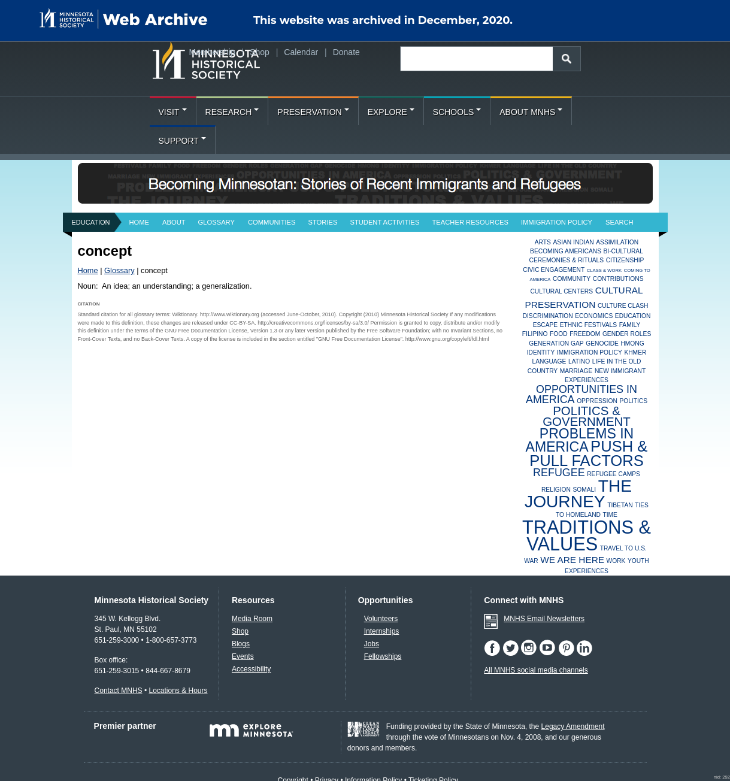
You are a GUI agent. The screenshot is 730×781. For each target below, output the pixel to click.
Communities (272, 222)
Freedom (585, 334)
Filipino (535, 334)
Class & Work (604, 270)
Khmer (635, 352)
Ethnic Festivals (588, 325)
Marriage (576, 371)
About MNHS (530, 112)
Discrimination (548, 316)
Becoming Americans (565, 251)
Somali (584, 489)
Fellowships (383, 656)
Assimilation (617, 242)
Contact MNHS (119, 690)
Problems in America (580, 440)
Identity (541, 352)
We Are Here (572, 560)
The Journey (578, 494)
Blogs (241, 644)
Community (571, 279)
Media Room (252, 618)
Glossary (216, 222)
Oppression (597, 401)
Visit (173, 112)
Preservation (313, 112)
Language (549, 361)
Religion (556, 489)
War (531, 561)
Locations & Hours (178, 690)
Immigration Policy (556, 222)
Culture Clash (623, 305)
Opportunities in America (581, 394)
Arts (543, 242)
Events (243, 656)
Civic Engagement (553, 270)
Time (609, 514)
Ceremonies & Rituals (566, 260)
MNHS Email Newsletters (544, 618)
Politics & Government (587, 416)
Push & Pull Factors (588, 453)
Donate (346, 52)
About (174, 222)
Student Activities (384, 222)
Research (232, 112)
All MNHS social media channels (535, 670)
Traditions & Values (586, 536)
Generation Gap (556, 343)
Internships (381, 631)
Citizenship (625, 260)
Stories (323, 222)
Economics (594, 316)
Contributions (618, 279)
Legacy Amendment (573, 726)
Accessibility (251, 669)
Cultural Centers (561, 291)
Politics (633, 401)
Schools (457, 112)
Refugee (559, 473)
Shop (259, 52)
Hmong (632, 343)
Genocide (602, 343)
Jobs (371, 644)
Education (91, 222)
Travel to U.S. (623, 548)
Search (619, 222)
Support (182, 141)
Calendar (301, 52)
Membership (212, 52)
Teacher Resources (470, 222)
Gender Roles (626, 334)
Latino (579, 361)
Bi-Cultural (623, 251)
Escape (545, 325)
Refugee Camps (613, 474)
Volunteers (381, 618)
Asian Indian (573, 242)
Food (559, 334)
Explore (391, 112)
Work (616, 561)
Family (630, 325)
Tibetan (619, 505)
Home (139, 222)
